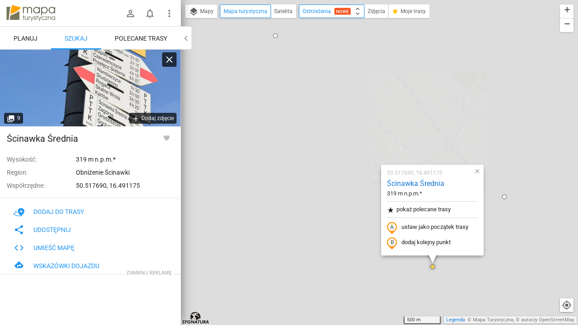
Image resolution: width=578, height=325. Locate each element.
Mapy (201, 12)
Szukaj (76, 38)
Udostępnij (42, 229)
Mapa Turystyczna (493, 320)
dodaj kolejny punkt (365, 138)
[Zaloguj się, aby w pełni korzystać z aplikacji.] (166, 137)
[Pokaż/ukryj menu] (169, 13)
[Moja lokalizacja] (566, 305)
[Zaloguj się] (130, 13)
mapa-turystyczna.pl (30, 13)
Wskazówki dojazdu (56, 265)
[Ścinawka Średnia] (90, 88)
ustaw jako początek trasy (374, 123)
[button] (186, 161)
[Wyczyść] (169, 59)
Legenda (455, 320)
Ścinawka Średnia (362, 79)
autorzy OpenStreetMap (547, 320)
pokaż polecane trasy (365, 105)
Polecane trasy (141, 38)
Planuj (25, 38)
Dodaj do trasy (49, 211)
